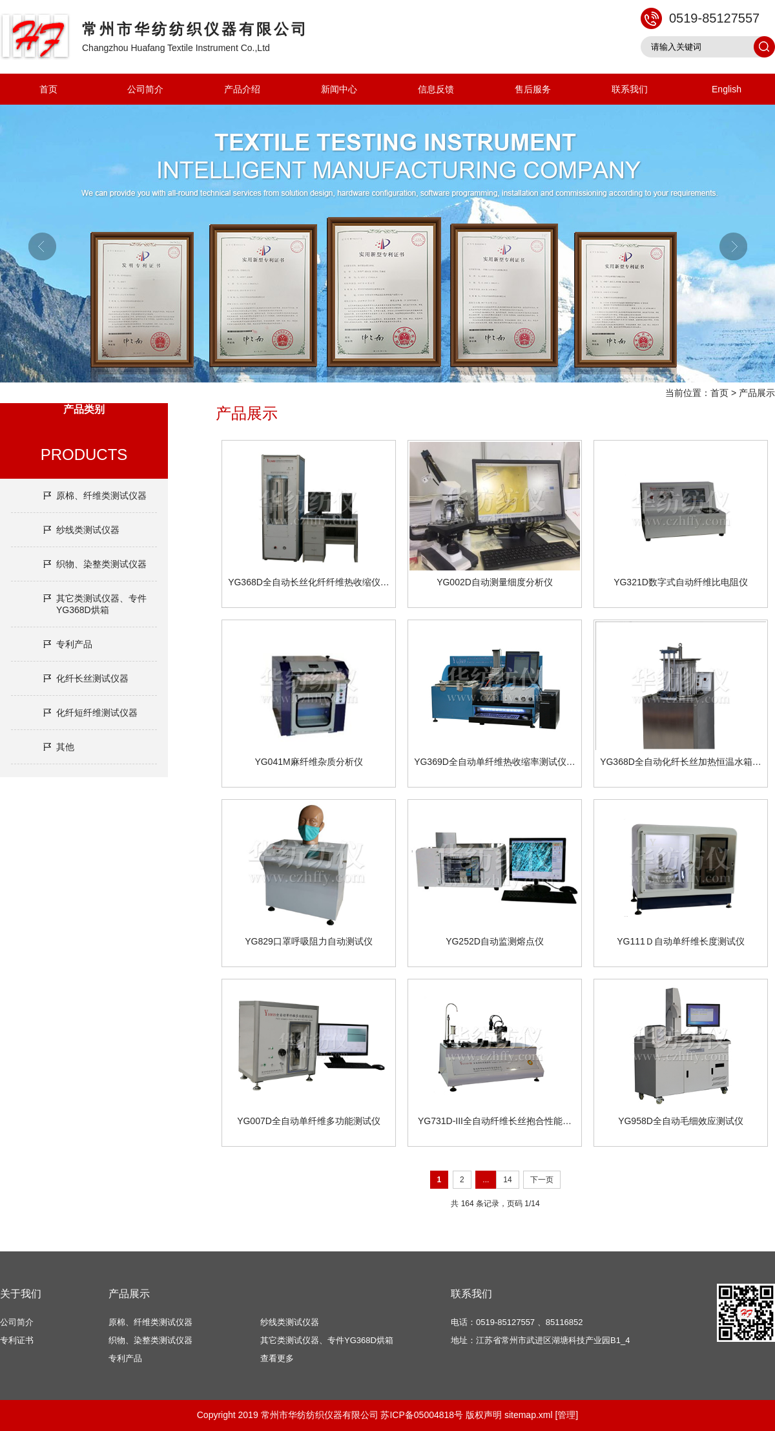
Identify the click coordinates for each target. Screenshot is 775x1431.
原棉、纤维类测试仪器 (101, 495)
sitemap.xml (528, 1415)
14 (507, 1179)
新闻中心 (339, 89)
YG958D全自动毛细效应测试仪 (680, 1121)
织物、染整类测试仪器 (101, 564)
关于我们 (20, 1293)
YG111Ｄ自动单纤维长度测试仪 (681, 941)
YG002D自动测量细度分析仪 (495, 582)
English (726, 89)
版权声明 (484, 1415)
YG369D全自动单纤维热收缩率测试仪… (494, 762)
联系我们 (630, 89)
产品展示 (757, 393)
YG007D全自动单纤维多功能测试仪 (308, 1121)
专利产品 (74, 644)
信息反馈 (436, 89)
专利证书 (17, 1340)
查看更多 (277, 1358)
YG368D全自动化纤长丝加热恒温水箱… (680, 762)
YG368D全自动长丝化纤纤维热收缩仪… (308, 582)
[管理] (566, 1415)
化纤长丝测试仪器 (92, 678)
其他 (65, 747)
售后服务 (533, 89)
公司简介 (145, 89)
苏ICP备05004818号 (421, 1415)
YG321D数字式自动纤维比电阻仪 (681, 582)
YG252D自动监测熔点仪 (495, 941)
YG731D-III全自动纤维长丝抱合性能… (495, 1121)
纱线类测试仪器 (87, 530)
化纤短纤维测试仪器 (97, 712)
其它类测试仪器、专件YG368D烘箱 (101, 604)
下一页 (541, 1179)
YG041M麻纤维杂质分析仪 (308, 762)
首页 (48, 89)
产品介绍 (242, 89)
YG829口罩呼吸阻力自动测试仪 (309, 941)
